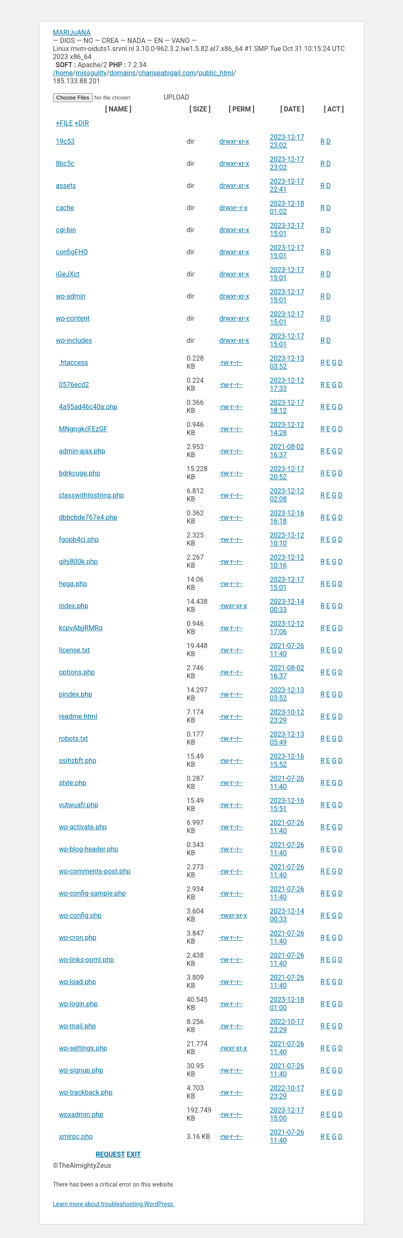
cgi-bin (66, 230)
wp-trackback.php (86, 1092)
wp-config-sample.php (92, 893)
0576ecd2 (74, 385)
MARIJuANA (72, 32)
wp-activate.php (83, 827)
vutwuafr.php (78, 805)
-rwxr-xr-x (234, 606)
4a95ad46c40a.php (88, 407)
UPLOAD (122, 97)
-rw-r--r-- (231, 363)
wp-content (73, 318)
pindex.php (75, 694)
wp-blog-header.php (88, 849)
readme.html (78, 716)
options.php (77, 672)
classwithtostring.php (91, 495)
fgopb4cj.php (79, 539)
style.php (72, 783)
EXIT (134, 1154)
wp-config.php (80, 915)
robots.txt (73, 738)
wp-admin (71, 296)
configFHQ (72, 252)
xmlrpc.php (76, 1137)
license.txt (74, 650)
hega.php (73, 584)
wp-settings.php (83, 1048)
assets (66, 186)
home (64, 73)
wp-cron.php (77, 937)
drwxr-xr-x (234, 141)
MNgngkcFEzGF (83, 429)
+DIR (81, 123)
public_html (215, 73)
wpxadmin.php (81, 1114)
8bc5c (65, 163)
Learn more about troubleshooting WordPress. (114, 1204)
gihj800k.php (78, 562)
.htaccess (73, 363)
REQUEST (110, 1154)
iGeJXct (68, 274)
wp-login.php (78, 1004)
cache (65, 208)
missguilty (91, 73)
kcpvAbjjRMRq (81, 628)
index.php (73, 606)
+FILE (64, 123)
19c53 (65, 141)
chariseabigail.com (167, 73)
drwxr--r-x (234, 208)
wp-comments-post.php (95, 871)
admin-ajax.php (82, 451)
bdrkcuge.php (79, 473)
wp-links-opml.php (86, 960)
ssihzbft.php (77, 761)
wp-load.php (77, 982)
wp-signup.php (81, 1070)
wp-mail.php (77, 1026)
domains (123, 73)
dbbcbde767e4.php (88, 517)
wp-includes (74, 340)
